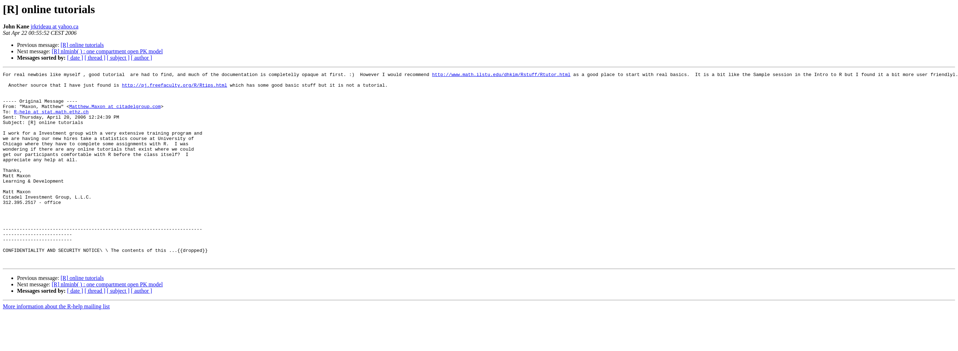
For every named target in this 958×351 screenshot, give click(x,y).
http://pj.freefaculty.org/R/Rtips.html (174, 88)
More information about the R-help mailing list (56, 345)
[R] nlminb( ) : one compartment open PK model (107, 51)
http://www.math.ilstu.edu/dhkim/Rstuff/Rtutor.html (501, 75)
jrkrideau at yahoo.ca (54, 26)
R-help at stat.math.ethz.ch (51, 120)
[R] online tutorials (82, 45)
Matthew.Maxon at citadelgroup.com (114, 113)
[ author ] (141, 58)
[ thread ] (94, 58)
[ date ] (75, 58)
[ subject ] (118, 58)
